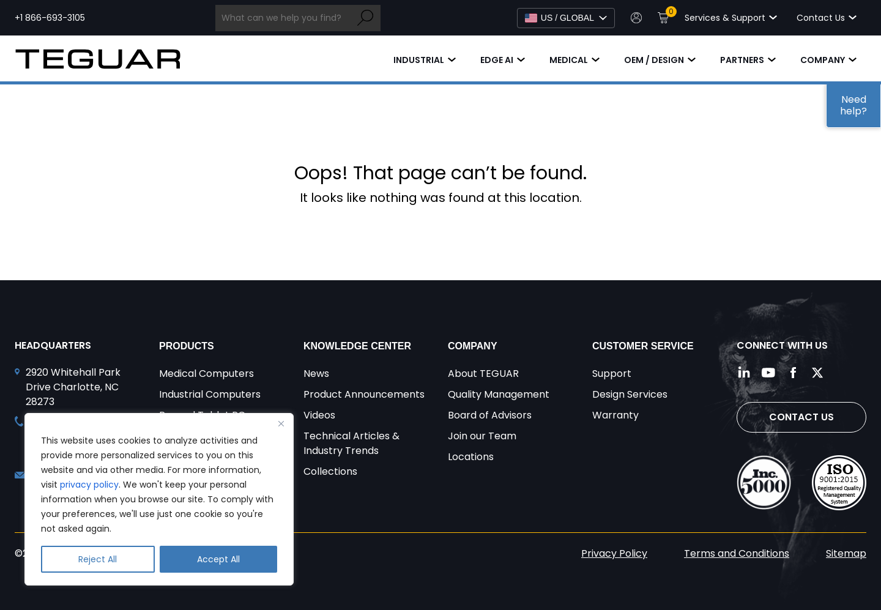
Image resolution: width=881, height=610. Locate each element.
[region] (159, 499)
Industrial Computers (210, 394)
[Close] (280, 423)
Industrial (418, 60)
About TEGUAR (483, 373)
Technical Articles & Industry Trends (351, 443)
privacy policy (89, 484)
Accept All (218, 559)
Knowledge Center (357, 346)
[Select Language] (566, 18)
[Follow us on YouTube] (768, 372)
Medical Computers (206, 373)
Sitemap (846, 553)
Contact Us (801, 417)
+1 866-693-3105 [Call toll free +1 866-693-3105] (50, 17)
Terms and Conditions (736, 553)
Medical (568, 60)
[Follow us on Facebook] (793, 372)
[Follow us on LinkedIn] (744, 372)
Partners (742, 60)
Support (611, 373)
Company (822, 60)
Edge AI (496, 60)
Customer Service (643, 346)
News (316, 373)
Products (186, 346)
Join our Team (482, 436)
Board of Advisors (490, 415)
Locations (471, 457)
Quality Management (498, 394)
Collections (330, 471)
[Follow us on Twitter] (817, 372)
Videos (319, 415)
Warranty (615, 415)
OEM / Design (654, 60)
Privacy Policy (614, 553)
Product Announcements (364, 394)
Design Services (629, 394)
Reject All (97, 559)
